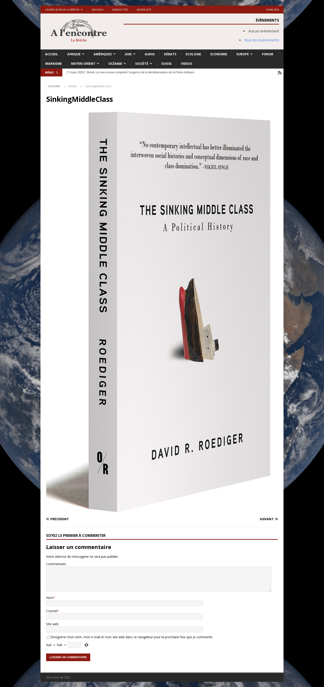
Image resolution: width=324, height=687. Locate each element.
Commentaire (56, 563)
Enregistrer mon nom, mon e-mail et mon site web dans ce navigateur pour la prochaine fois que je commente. (132, 636)
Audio (150, 54)
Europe (242, 54)
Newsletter (120, 9)
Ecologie (193, 54)
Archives (97, 9)
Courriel (51, 610)
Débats (170, 54)
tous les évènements (261, 40)
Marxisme (53, 63)
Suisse (166, 63)
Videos (186, 63)
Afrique (74, 54)
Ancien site (144, 9)
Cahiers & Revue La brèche (62, 9)
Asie (128, 54)
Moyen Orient (83, 63)
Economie (218, 54)
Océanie (115, 63)
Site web (52, 623)
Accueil (51, 54)
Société (141, 63)
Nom (50, 597)
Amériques (103, 54)
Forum (267, 54)
